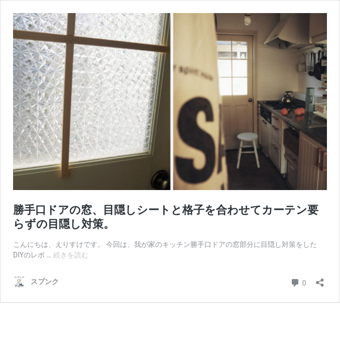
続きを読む (70, 255)
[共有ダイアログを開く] (320, 279)
